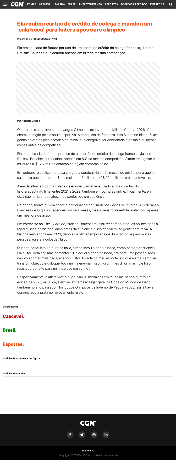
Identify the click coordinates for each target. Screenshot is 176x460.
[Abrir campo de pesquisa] (170, 4)
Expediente (88, 450)
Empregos (157, 4)
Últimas (30, 4)
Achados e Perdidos (134, 4)
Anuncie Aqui (94, 9)
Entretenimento (90, 4)
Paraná (60, 4)
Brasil (72, 4)
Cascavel (45, 4)
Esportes (111, 4)
